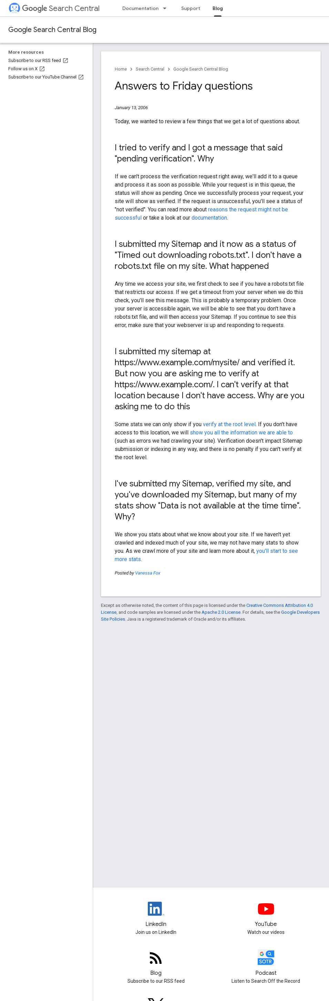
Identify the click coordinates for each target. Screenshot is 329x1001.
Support (190, 8)
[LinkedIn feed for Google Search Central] (156, 914)
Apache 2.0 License (221, 612)
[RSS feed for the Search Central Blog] (156, 963)
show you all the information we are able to (241, 432)
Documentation (140, 8)
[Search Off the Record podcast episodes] (266, 963)
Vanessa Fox (147, 573)
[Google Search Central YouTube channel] (266, 914)
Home (121, 69)
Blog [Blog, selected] (218, 8)
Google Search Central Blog (52, 29)
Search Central (61, 8)
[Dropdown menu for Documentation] (166, 8)
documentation (209, 217)
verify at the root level (229, 424)
